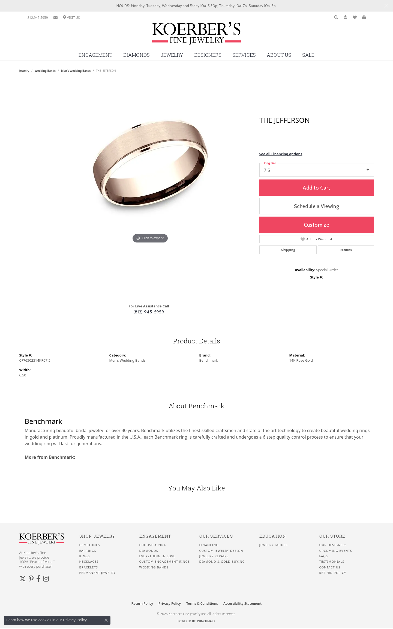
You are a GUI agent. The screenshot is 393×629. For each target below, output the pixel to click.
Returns (346, 250)
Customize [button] (316, 224)
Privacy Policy (169, 603)
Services (244, 55)
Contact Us (330, 567)
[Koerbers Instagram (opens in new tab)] (46, 579)
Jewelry (172, 55)
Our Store (332, 536)
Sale (308, 55)
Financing (209, 545)
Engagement (95, 55)
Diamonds (136, 55)
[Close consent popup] (106, 620)
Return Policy (332, 573)
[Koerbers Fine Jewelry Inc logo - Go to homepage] (196, 35)
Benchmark (208, 360)
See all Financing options (280, 153)
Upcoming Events (335, 551)
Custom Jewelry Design (221, 551)
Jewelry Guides (273, 545)
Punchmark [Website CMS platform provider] (206, 621)
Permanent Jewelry (97, 573)
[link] (38, 17)
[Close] (386, 5)
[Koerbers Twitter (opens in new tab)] (22, 579)
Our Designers (333, 545)
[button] (336, 17)
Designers (207, 55)
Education (272, 536)
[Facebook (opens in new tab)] (38, 579)
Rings (84, 556)
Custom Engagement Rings (164, 562)
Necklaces (89, 562)
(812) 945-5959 (148, 312)
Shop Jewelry (97, 536)
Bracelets (88, 567)
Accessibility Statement (242, 603)
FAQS (323, 556)
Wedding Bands (45, 71)
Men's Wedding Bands (76, 71)
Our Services (216, 536)
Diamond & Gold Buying (222, 562)
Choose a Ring (153, 545)
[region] (150, 190)
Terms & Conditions (202, 603)
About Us (279, 55)
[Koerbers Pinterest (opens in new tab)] (31, 579)
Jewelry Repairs (214, 556)
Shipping (288, 250)
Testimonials (331, 562)
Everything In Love (157, 556)
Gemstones (89, 545)
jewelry (24, 71)
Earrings (88, 551)
